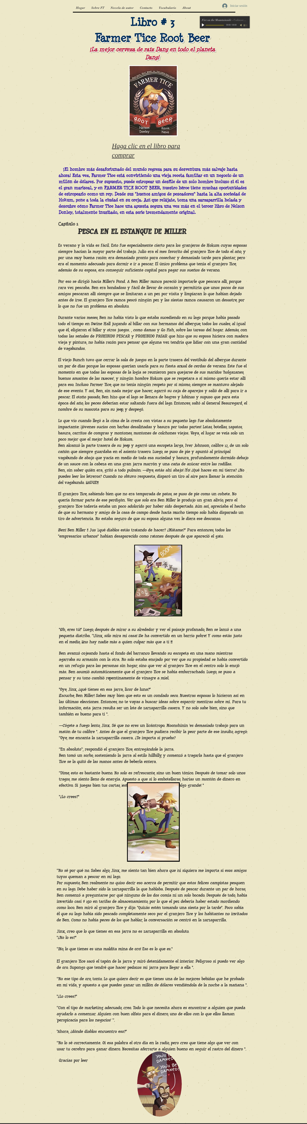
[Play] (203, 25)
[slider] (246, 25)
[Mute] (241, 25)
